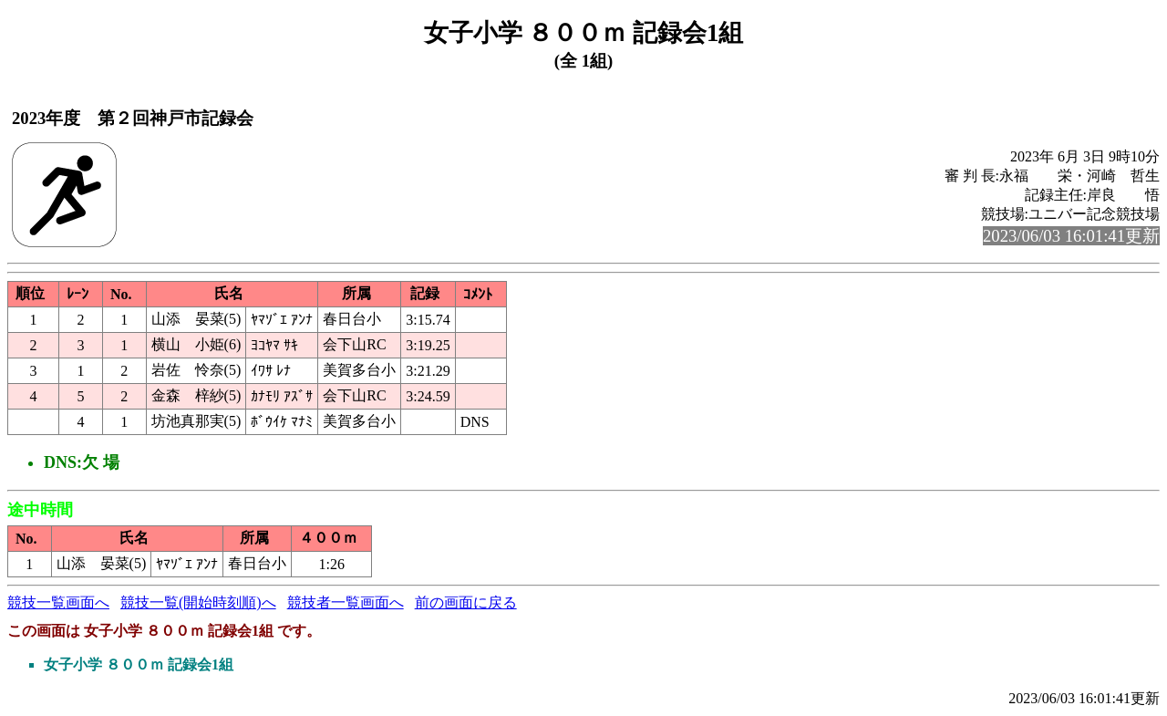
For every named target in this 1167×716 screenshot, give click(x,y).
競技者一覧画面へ (345, 602)
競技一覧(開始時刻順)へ (198, 602)
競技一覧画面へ (58, 602)
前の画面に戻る (466, 602)
